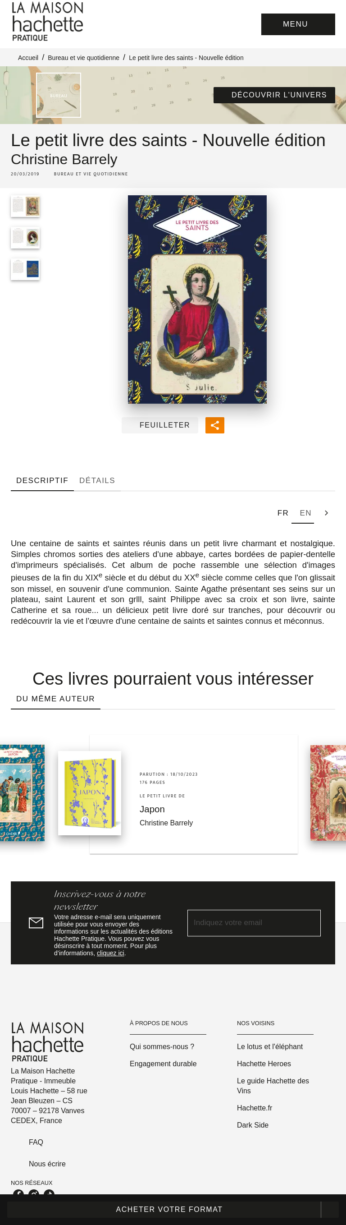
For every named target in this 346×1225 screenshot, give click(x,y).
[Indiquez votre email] (242, 923)
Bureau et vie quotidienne (83, 57)
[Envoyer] (310, 923)
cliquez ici (110, 953)
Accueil (28, 57)
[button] (274, 95)
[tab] (42, 480)
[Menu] (298, 24)
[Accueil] (48, 21)
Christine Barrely (64, 159)
